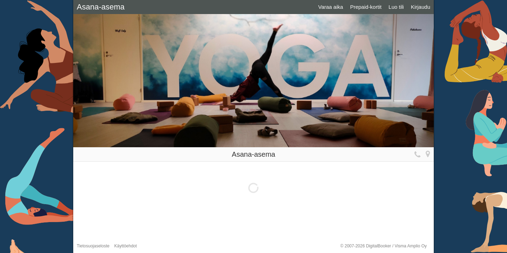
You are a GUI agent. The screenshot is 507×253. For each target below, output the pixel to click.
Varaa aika (330, 7)
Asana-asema (101, 6)
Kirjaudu (420, 7)
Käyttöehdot (125, 246)
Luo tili (396, 7)
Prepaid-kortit (365, 7)
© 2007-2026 (383, 246)
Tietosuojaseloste (93, 246)
